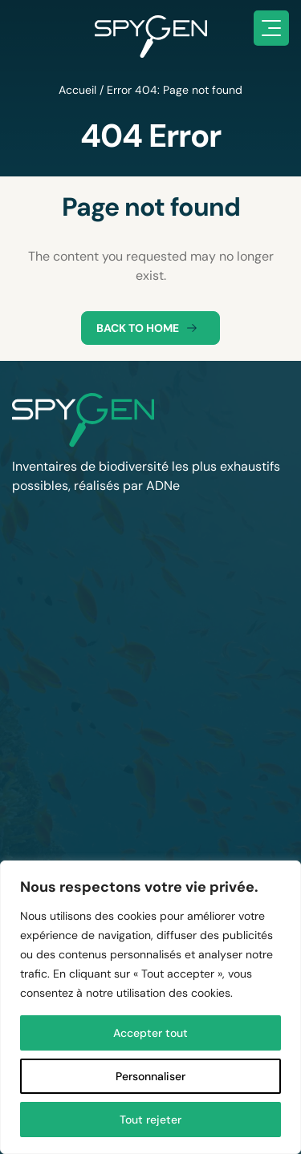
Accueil (77, 90)
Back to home (150, 328)
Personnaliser (150, 1076)
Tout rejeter (150, 1119)
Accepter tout (150, 1033)
